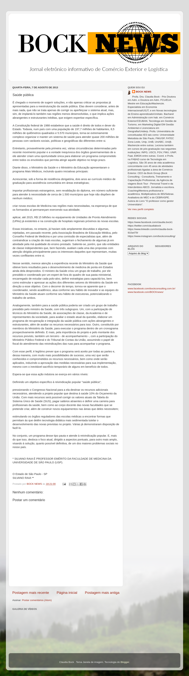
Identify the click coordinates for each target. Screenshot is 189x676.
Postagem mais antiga (102, 593)
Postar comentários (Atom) (37, 600)
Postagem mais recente (30, 593)
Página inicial (67, 593)
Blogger (125, 662)
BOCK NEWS (143, 91)
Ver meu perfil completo (141, 209)
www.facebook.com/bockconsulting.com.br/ (151, 288)
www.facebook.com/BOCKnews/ (146, 292)
